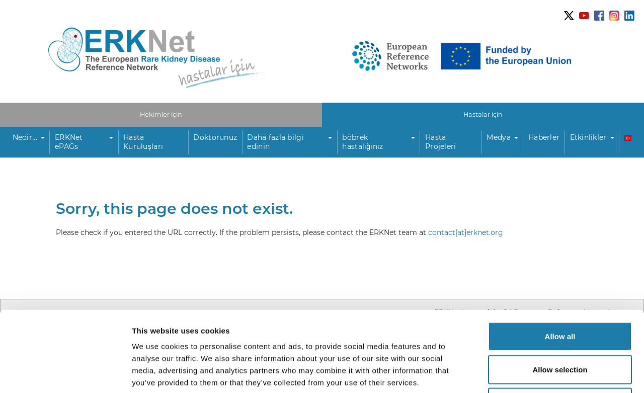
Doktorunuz (215, 137)
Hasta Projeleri (440, 142)
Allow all (560, 261)
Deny (560, 327)
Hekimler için (161, 114)
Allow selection (559, 294)
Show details (528, 373)
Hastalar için (483, 114)
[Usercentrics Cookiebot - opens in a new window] (65, 373)
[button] (29, 142)
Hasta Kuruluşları (143, 142)
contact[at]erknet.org (465, 232)
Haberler (543, 137)
